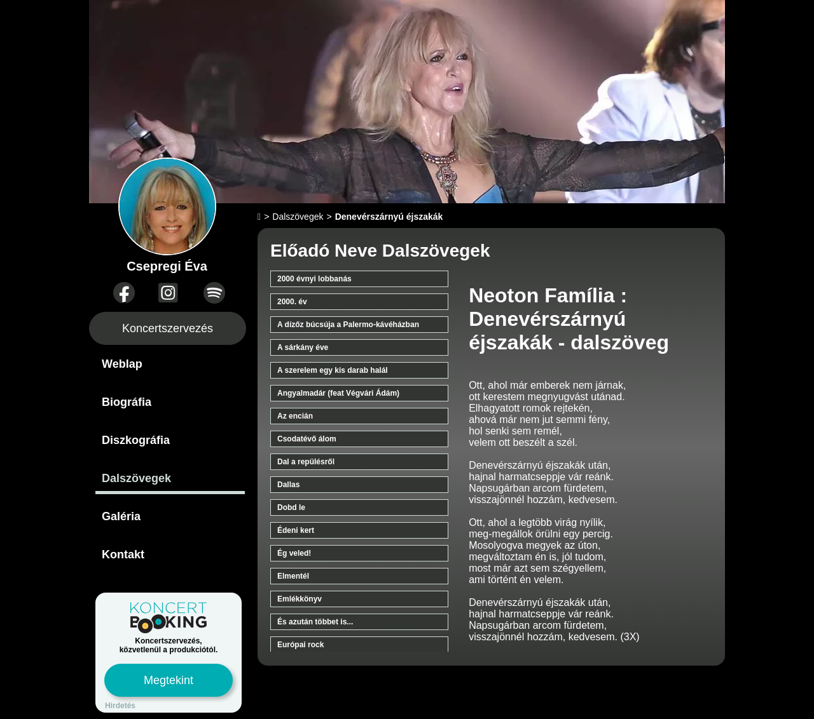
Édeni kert (295, 530)
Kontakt (123, 554)
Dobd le (291, 507)
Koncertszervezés (167, 328)
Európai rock (300, 644)
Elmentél (293, 576)
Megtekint (168, 680)
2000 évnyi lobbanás (314, 278)
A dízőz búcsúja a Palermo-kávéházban (348, 324)
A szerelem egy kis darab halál (332, 370)
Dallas (288, 484)
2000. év (292, 301)
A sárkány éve (302, 347)
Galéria (121, 516)
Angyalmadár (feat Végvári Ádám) (338, 393)
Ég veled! (294, 553)
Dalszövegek (136, 478)
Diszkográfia (136, 440)
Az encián (295, 416)
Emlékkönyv (299, 599)
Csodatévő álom (306, 438)
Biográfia (126, 402)
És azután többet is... (315, 621)
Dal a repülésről (306, 461)
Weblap (122, 364)
